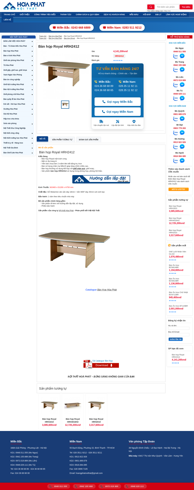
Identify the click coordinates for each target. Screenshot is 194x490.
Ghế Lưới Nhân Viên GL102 (177, 253)
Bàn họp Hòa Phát (10, 51)
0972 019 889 (179, 80)
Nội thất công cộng (11, 133)
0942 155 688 (179, 65)
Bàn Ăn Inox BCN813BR (174, 280)
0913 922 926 (179, 142)
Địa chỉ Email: (174, 332)
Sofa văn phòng (9, 123)
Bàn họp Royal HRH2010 (96, 420)
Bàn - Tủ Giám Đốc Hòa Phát (15, 46)
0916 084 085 (179, 156)
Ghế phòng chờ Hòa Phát (13, 94)
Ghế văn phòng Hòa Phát (13, 60)
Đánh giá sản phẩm (88, 140)
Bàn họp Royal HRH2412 (178, 356)
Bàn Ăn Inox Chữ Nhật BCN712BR (178, 293)
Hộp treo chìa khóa (11, 119)
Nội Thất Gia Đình (10, 148)
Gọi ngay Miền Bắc (117, 101)
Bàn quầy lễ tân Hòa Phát (13, 99)
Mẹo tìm (167, 11)
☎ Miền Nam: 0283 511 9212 (122, 27)
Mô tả (42, 139)
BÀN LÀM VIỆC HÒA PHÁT (14, 41)
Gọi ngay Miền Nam (117, 111)
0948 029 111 (179, 94)
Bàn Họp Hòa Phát (107, 290)
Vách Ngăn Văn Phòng (12, 75)
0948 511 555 (179, 51)
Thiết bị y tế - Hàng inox (13, 143)
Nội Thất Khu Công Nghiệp (14, 128)
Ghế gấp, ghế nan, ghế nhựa (15, 70)
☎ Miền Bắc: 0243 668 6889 (71, 27)
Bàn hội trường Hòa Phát (13, 89)
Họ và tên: (172, 325)
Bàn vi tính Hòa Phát (11, 56)
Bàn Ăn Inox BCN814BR (174, 266)
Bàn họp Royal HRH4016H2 (73, 420)
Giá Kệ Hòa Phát (10, 114)
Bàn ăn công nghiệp (11, 80)
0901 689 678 (179, 114)
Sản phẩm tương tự (62, 140)
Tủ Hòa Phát (8, 65)
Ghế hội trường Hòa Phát (13, 84)
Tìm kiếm (186, 7)
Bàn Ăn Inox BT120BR (178, 306)
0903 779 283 (179, 128)
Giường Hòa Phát (10, 109)
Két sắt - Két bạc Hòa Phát (14, 104)
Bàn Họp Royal (69, 38)
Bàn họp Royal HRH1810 (49, 420)
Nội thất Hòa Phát (66, 210)
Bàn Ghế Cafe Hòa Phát (13, 153)
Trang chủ (42, 36)
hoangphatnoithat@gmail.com (89, 473)
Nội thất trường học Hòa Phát (15, 138)
